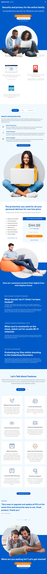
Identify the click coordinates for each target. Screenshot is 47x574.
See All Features (11, 238)
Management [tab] (31, 110)
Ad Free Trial (33, 240)
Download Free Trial (23, 18)
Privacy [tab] (22, 110)
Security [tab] (15, 110)
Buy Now (34, 236)
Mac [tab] (28, 389)
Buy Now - (22, 16)
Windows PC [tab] (21, 389)
